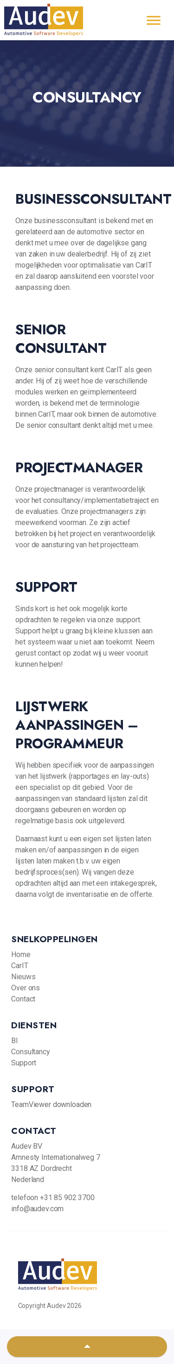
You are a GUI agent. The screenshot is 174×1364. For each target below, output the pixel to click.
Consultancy (30, 1051)
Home (20, 954)
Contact (23, 999)
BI (14, 1040)
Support (23, 1062)
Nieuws (23, 976)
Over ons (25, 987)
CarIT (19, 965)
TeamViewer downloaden (51, 1104)
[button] (87, 1346)
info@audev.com (37, 1208)
